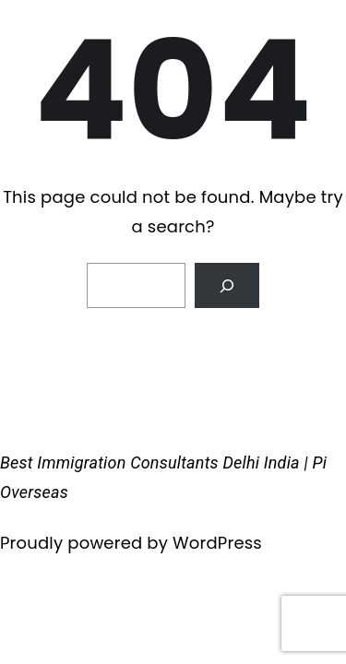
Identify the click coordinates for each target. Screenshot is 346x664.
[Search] (227, 285)
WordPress (217, 542)
